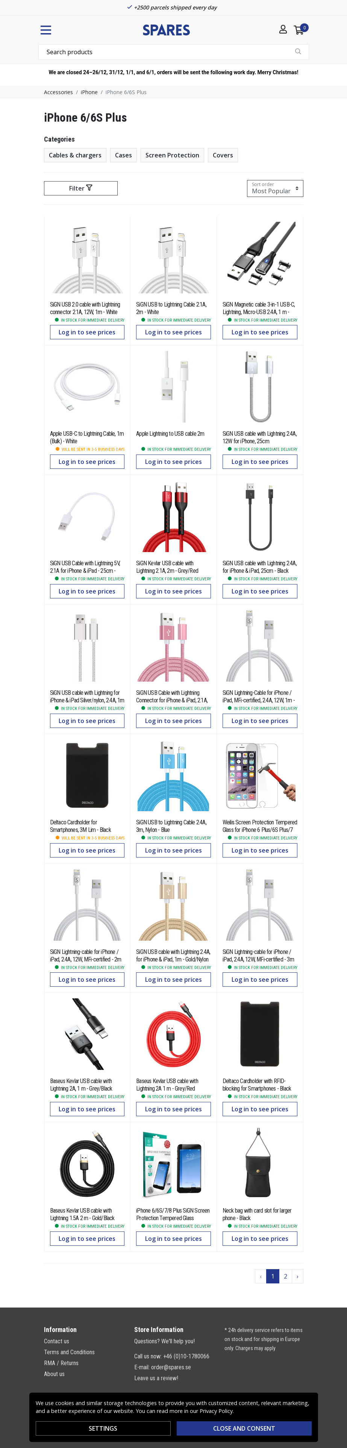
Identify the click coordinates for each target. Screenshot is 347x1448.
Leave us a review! (156, 1378)
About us (54, 1374)
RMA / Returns (61, 1363)
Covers (223, 155)
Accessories (58, 92)
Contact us (56, 1341)
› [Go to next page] (298, 1276)
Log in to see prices (87, 332)
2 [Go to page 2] (285, 1276)
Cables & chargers (75, 155)
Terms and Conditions (69, 1352)
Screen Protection (172, 155)
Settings (103, 1428)
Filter (80, 188)
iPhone (89, 92)
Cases (123, 155)
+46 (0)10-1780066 (186, 1356)
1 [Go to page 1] (272, 1276)
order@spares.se (171, 1367)
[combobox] (174, 52)
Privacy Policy (216, 1410)
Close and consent (244, 1428)
